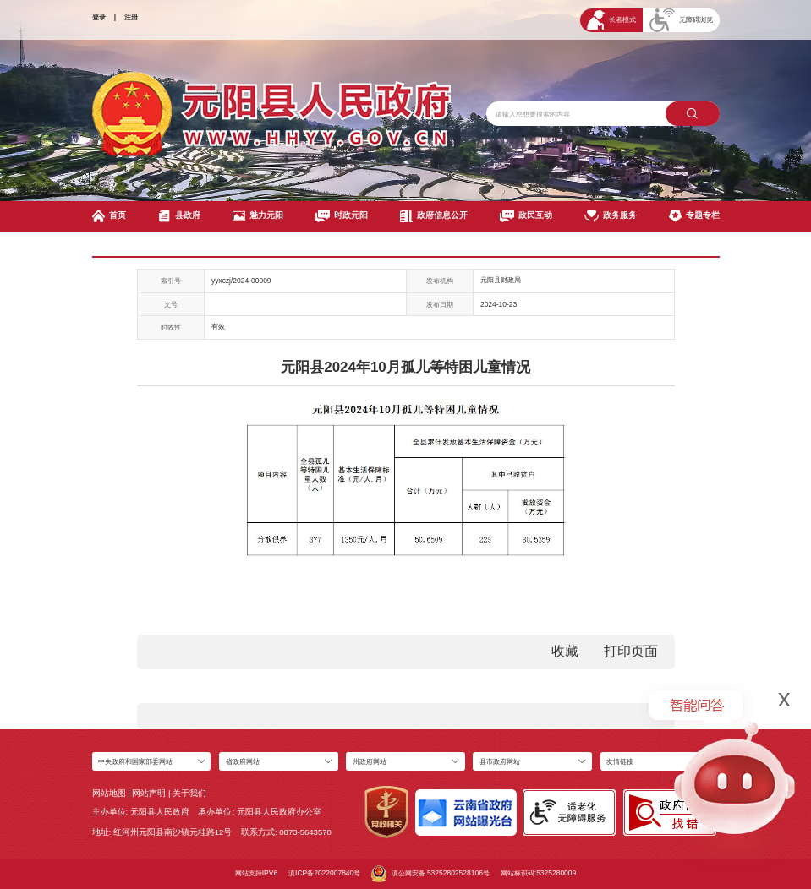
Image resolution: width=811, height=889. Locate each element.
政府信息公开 (434, 216)
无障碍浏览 (681, 20)
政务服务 (610, 216)
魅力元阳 (258, 216)
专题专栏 (694, 216)
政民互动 (526, 216)
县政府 (179, 216)
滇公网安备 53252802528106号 (430, 873)
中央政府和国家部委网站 (135, 761)
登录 (99, 17)
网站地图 (109, 793)
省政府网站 (243, 761)
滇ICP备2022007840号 (324, 873)
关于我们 (189, 793)
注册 (131, 17)
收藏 (564, 651)
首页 (109, 216)
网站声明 (149, 793)
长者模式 (611, 20)
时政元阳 (341, 216)
